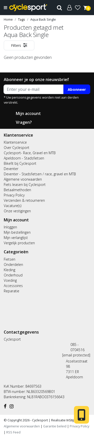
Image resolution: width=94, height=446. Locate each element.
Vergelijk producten (19, 242)
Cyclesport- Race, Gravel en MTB (30, 152)
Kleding (9, 269)
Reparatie (11, 291)
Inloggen (10, 227)
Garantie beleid (55, 426)
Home (8, 19)
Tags (21, 19)
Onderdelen (13, 264)
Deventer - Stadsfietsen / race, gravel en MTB (40, 174)
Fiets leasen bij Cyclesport (25, 184)
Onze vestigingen (17, 211)
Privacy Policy (14, 195)
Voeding (10, 280)
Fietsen (9, 259)
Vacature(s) (12, 205)
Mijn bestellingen (17, 232)
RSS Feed (13, 432)
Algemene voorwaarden (23, 179)
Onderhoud (13, 275)
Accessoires (13, 285)
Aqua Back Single (43, 19)
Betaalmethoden (17, 189)
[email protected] (76, 355)
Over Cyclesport (16, 147)
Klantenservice (15, 142)
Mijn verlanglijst (16, 237)
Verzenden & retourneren (24, 200)
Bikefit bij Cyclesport (20, 163)
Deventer (11, 168)
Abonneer (77, 89)
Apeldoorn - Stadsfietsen (24, 158)
